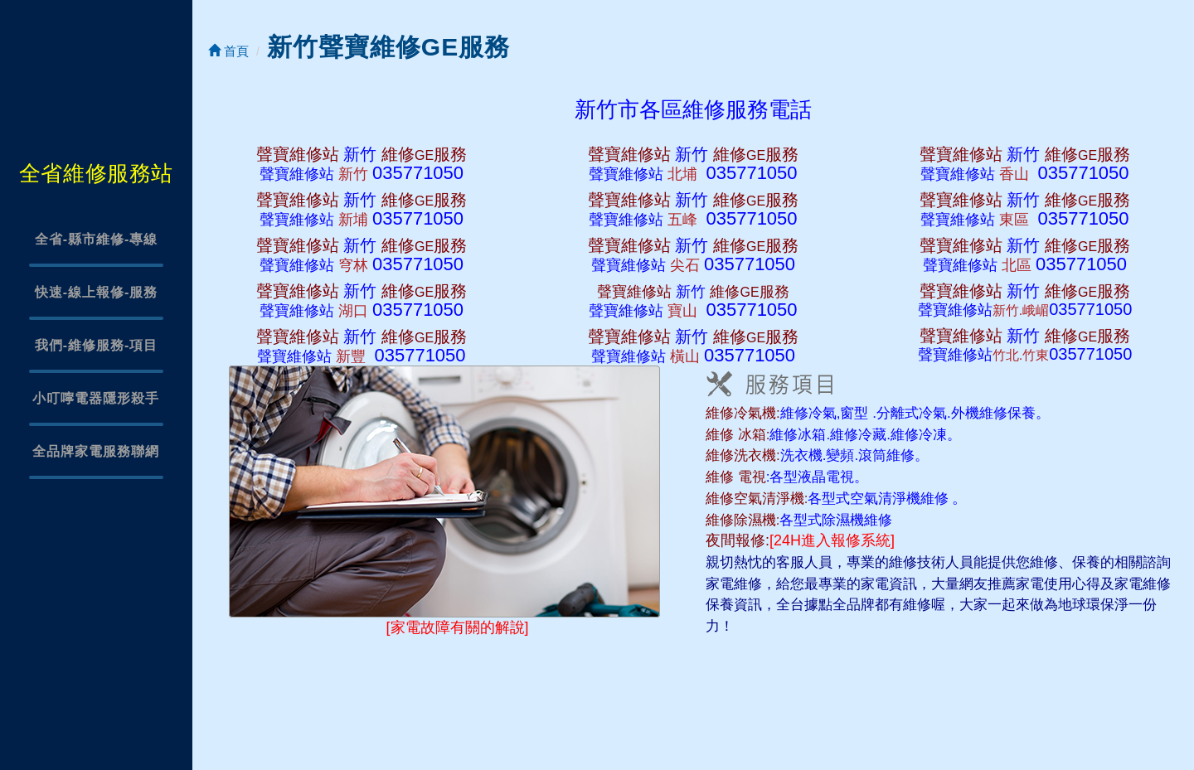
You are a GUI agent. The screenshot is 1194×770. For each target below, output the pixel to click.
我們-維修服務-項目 (96, 345)
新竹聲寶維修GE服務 (388, 47)
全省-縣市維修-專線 (96, 239)
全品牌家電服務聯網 (95, 451)
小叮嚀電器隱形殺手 (95, 398)
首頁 (228, 51)
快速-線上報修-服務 (96, 292)
